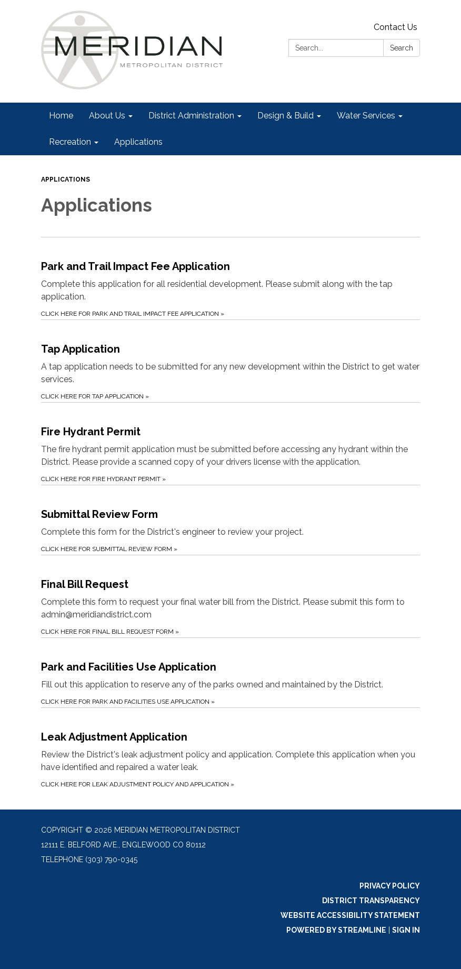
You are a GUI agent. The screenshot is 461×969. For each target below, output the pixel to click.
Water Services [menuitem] (366, 116)
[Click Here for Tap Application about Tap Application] (230, 360)
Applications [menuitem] (138, 142)
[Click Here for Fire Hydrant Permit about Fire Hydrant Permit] (230, 443)
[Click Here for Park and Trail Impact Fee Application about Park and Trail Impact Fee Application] (230, 278)
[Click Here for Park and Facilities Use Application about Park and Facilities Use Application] (230, 672)
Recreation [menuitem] (70, 142)
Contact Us (395, 27)
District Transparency (371, 900)
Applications (65, 179)
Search (401, 48)
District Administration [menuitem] (191, 116)
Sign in (406, 930)
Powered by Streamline (336, 930)
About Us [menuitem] (107, 116)
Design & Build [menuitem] (285, 116)
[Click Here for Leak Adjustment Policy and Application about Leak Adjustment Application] (230, 748)
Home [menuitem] (61, 116)
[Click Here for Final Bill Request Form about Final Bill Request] (230, 596)
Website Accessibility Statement (350, 915)
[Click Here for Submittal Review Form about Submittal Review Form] (230, 520)
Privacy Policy (389, 886)
